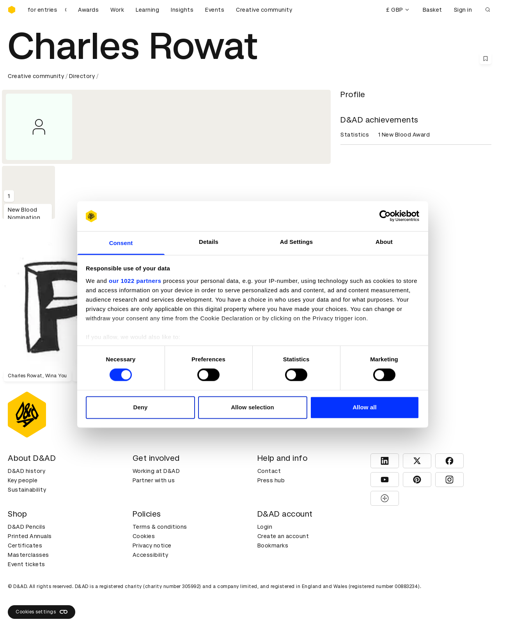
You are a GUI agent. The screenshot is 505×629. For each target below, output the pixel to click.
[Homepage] (12, 10)
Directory (82, 76)
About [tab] (384, 241)
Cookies (144, 536)
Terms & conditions (160, 527)
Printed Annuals (30, 536)
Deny (140, 407)
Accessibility (150, 555)
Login (265, 527)
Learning (147, 10)
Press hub (271, 480)
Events (214, 10)
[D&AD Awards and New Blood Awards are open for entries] (46, 10)
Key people (22, 480)
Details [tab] (208, 241)
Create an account (283, 536)
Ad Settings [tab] (296, 241)
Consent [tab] (121, 243)
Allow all (365, 407)
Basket (432, 10)
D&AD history (26, 471)
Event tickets (26, 564)
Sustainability (27, 490)
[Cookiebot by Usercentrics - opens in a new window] (385, 216)
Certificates (25, 545)
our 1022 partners (135, 280)
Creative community (264, 10)
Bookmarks (273, 545)
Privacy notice (152, 545)
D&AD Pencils (26, 527)
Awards (88, 10)
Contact (269, 471)
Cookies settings (41, 612)
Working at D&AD (156, 471)
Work (117, 10)
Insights (182, 10)
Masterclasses (28, 555)
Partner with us (154, 480)
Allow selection (252, 407)
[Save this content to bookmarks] (485, 58)
